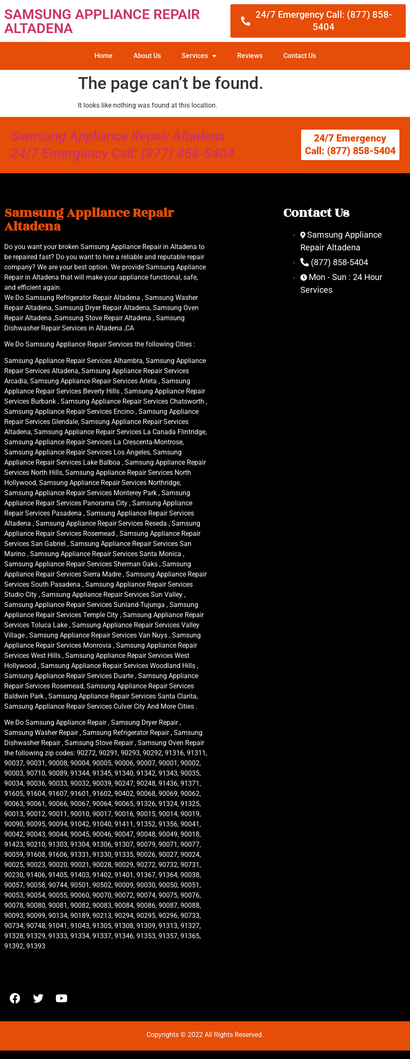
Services (199, 56)
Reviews (250, 56)
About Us (147, 56)
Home (103, 56)
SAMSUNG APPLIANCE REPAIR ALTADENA (102, 21)
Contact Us (299, 56)
